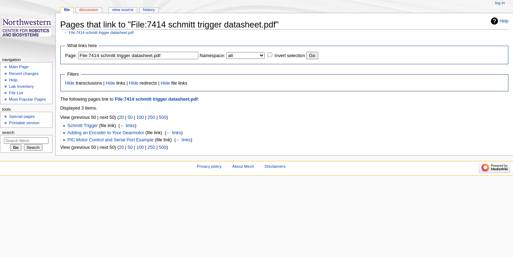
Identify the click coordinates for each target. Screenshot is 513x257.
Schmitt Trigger (82, 125)
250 (151, 117)
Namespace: (212, 55)
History (149, 9)
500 (162, 117)
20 (121, 117)
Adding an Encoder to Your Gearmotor (105, 132)
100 (140, 117)
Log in (500, 3)
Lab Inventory (21, 86)
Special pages (22, 116)
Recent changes (24, 73)
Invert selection (289, 55)
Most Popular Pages (27, 99)
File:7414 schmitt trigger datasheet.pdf (101, 32)
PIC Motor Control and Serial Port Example (110, 139)
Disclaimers (275, 166)
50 (130, 117)
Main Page (19, 67)
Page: (71, 55)
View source (122, 9)
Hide (69, 83)
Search (8, 132)
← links (127, 125)
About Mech (243, 166)
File (67, 9)
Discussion (88, 9)
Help (504, 21)
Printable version (24, 123)
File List (16, 93)
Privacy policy (209, 166)
